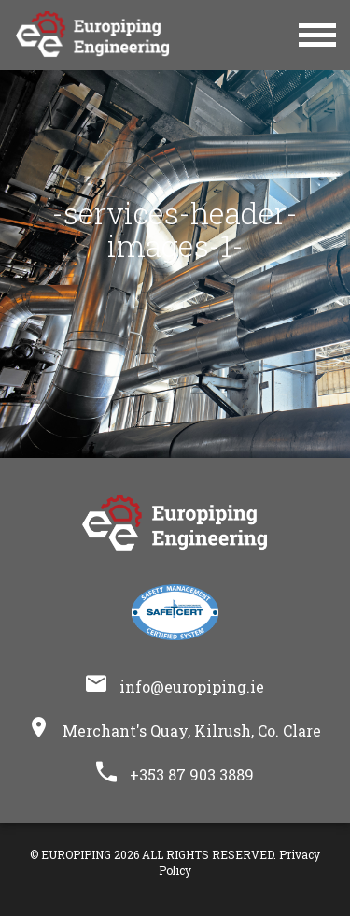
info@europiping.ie (191, 686)
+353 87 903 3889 (192, 774)
